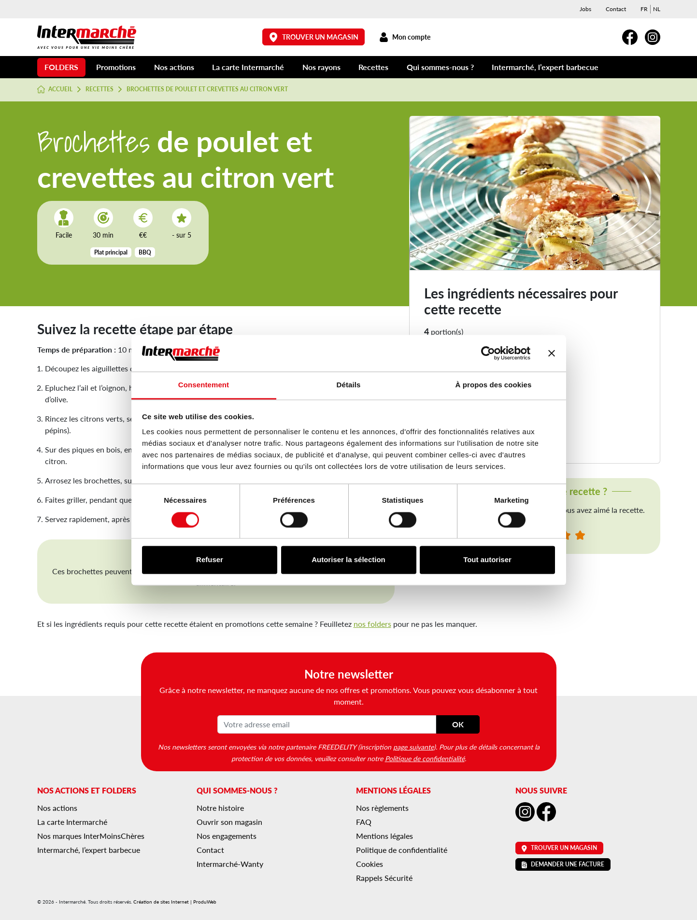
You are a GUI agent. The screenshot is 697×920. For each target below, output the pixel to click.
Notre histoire (220, 807)
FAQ (363, 821)
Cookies (369, 863)
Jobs (585, 9)
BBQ (145, 252)
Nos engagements (226, 835)
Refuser (209, 560)
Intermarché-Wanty (230, 863)
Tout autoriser (487, 560)
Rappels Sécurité (384, 877)
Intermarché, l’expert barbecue (545, 66)
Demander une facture (563, 864)
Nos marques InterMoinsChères (90, 835)
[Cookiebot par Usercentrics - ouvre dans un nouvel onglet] (488, 353)
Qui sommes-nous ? (440, 66)
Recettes (373, 66)
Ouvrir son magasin (229, 821)
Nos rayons (321, 66)
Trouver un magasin (313, 37)
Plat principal (111, 252)
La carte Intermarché (248, 66)
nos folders (372, 623)
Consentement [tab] (203, 385)
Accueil (55, 89)
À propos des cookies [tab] (493, 385)
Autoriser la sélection (348, 560)
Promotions (116, 66)
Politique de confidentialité (425, 758)
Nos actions (174, 66)
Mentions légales (384, 835)
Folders (61, 66)
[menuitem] (644, 9)
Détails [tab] (349, 385)
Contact (616, 9)
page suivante (413, 746)
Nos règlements (382, 807)
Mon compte (405, 37)
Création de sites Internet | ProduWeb (174, 901)
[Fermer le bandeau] (551, 353)
